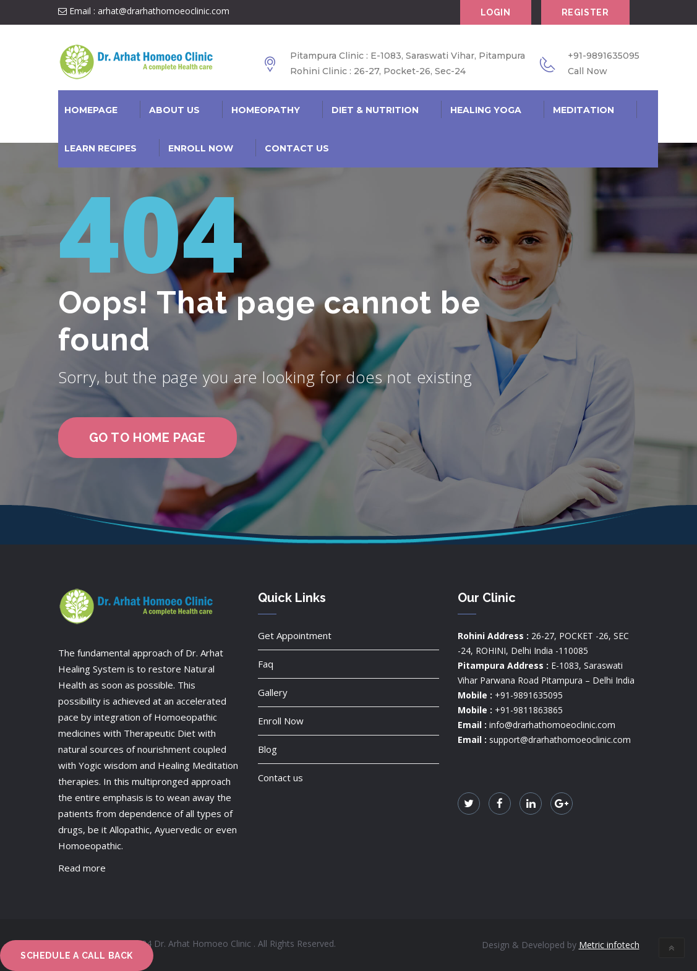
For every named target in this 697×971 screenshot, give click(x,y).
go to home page (147, 437)
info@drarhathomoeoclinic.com (552, 725)
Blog (267, 749)
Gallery (273, 692)
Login (496, 12)
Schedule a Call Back (76, 955)
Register (585, 12)
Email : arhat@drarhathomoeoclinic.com (143, 11)
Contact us (280, 777)
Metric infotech (609, 945)
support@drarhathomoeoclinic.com (560, 739)
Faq (265, 664)
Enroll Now (281, 720)
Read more (82, 868)
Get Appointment (294, 635)
